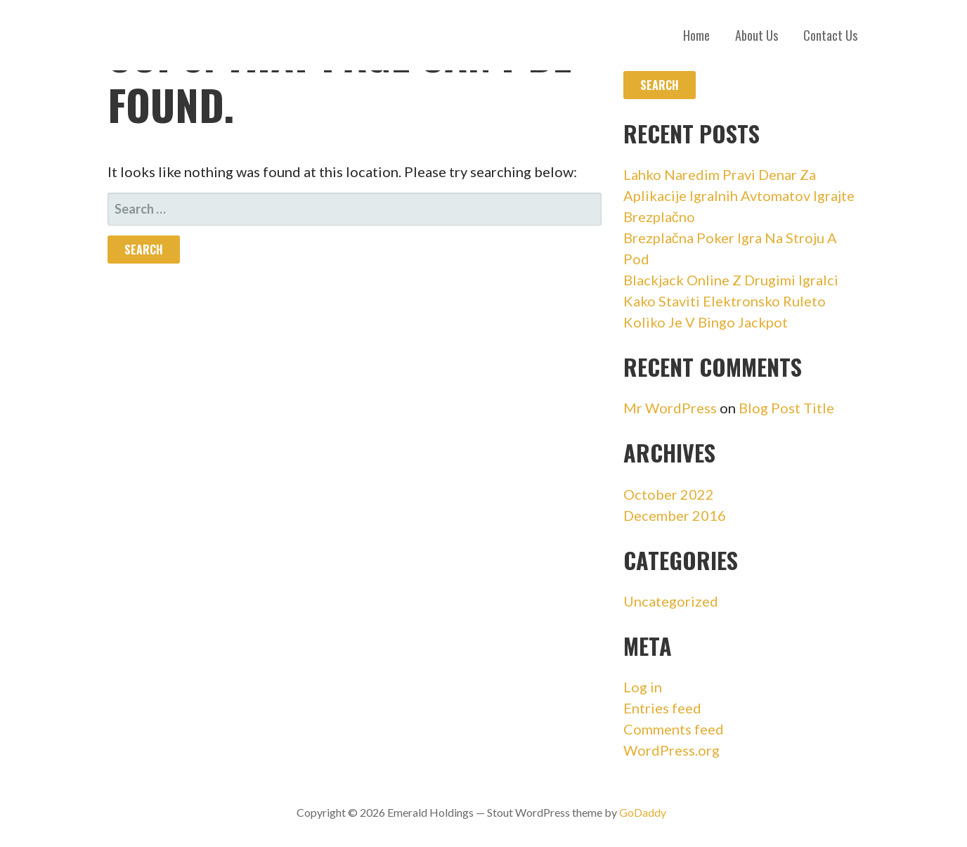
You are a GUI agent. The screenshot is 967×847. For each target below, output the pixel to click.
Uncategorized (670, 601)
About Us (756, 35)
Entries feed (662, 707)
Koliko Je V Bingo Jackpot (705, 321)
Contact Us (830, 35)
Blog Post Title (786, 407)
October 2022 (668, 494)
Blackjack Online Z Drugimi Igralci (730, 279)
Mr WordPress (670, 407)
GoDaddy (642, 812)
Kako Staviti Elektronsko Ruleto (724, 300)
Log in (642, 686)
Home (696, 35)
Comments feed (673, 728)
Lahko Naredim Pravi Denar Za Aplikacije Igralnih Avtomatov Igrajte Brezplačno (739, 195)
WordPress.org (671, 750)
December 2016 (674, 515)
